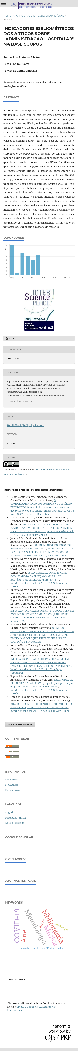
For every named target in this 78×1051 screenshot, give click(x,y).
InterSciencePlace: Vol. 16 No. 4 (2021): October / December (42, 512)
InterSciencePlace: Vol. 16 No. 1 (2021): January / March (42, 533)
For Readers (11, 779)
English (9, 812)
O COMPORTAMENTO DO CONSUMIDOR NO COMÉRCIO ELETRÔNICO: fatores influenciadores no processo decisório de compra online (41, 505)
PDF (11, 338)
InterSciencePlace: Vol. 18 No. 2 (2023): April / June (40, 710)
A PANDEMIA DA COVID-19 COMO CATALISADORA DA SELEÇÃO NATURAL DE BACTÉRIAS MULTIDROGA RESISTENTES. (38, 576)
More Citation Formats (21, 401)
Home (7, 15)
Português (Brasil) (15, 817)
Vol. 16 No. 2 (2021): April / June (45, 15)
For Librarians (12, 789)
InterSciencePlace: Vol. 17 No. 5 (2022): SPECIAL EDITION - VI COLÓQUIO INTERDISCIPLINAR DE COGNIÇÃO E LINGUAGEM (42, 552)
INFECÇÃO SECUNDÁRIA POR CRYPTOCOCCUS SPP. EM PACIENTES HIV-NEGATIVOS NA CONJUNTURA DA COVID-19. (42, 614)
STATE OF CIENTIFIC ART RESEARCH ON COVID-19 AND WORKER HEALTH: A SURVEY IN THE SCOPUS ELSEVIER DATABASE (41, 528)
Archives (19, 15)
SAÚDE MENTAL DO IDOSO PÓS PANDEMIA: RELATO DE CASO (40, 546)
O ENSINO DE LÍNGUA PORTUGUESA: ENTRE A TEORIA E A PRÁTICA (42, 629)
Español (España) (15, 822)
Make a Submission (20, 724)
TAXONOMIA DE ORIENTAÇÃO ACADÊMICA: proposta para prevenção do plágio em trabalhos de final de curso (41, 683)
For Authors (11, 784)
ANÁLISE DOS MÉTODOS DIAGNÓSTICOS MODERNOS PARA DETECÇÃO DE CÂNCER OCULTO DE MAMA (41, 705)
